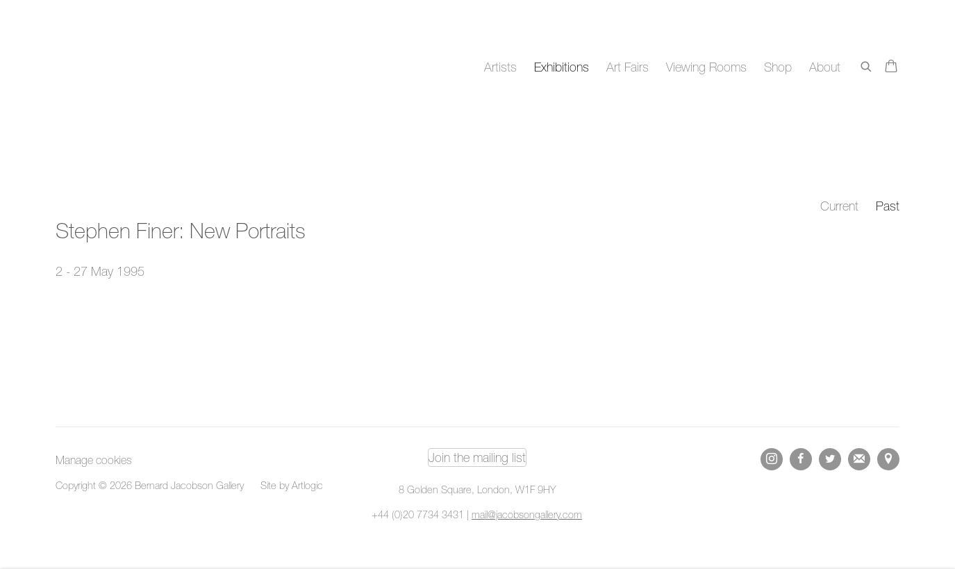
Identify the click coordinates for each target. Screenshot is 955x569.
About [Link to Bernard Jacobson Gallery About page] (824, 67)
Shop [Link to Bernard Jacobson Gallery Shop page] (778, 67)
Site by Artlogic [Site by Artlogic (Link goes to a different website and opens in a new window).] (291, 485)
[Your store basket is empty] (891, 67)
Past (887, 206)
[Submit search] (867, 64)
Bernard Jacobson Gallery (111, 67)
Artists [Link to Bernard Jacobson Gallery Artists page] (500, 67)
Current (839, 206)
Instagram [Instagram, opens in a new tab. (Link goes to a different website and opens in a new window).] (772, 459)
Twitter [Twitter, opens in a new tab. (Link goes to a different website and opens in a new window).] (830, 459)
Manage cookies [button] (94, 460)
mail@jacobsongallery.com (527, 514)
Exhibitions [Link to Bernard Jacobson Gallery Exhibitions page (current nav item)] (561, 67)
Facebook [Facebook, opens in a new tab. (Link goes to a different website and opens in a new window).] (801, 459)
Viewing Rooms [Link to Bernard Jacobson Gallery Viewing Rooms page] (706, 67)
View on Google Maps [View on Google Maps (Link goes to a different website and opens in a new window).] (888, 459)
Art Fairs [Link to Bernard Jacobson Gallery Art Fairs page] (627, 67)
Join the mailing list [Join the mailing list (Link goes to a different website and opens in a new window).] (477, 457)
